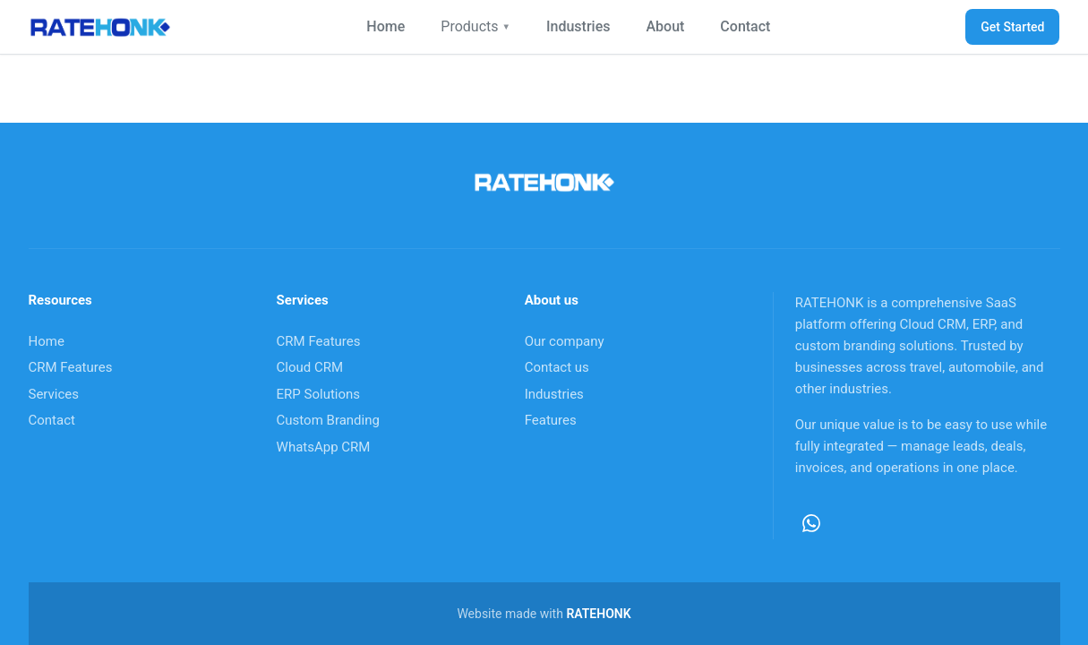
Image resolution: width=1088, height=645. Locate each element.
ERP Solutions (318, 394)
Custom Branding (328, 420)
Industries (578, 26)
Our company (564, 341)
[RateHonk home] (100, 27)
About (665, 26)
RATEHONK (598, 613)
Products (475, 26)
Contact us (557, 367)
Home (385, 26)
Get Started (1012, 27)
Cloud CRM (310, 367)
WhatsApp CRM (324, 447)
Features (551, 420)
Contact (745, 26)
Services (54, 394)
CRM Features (71, 367)
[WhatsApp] (811, 523)
